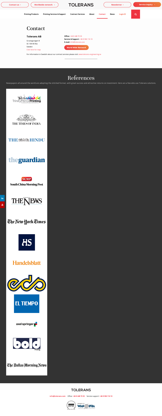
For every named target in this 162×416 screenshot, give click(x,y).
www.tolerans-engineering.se (90, 54)
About (91, 14)
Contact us (15, 4)
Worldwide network (44, 4)
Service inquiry (147, 4)
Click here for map (34, 50)
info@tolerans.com (77, 42)
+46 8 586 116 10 (86, 39)
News (112, 14)
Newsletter (117, 4)
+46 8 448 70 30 (76, 36)
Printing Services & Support (54, 14)
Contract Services (77, 14)
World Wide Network (76, 47)
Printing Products (31, 14)
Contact (102, 14)
